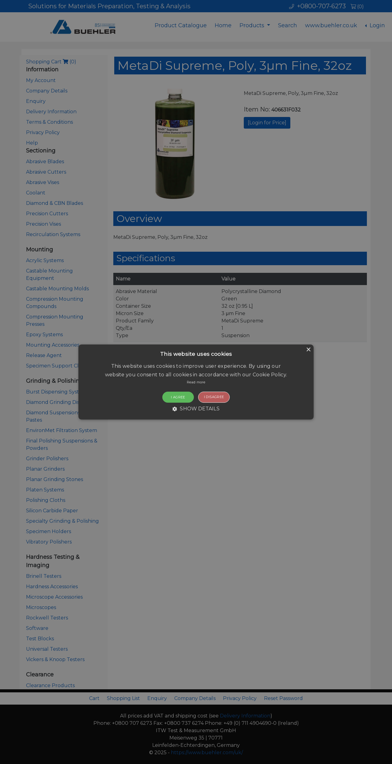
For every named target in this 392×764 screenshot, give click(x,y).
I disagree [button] (214, 397)
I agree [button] (178, 397)
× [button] (308, 350)
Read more (196, 382)
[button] (196, 382)
